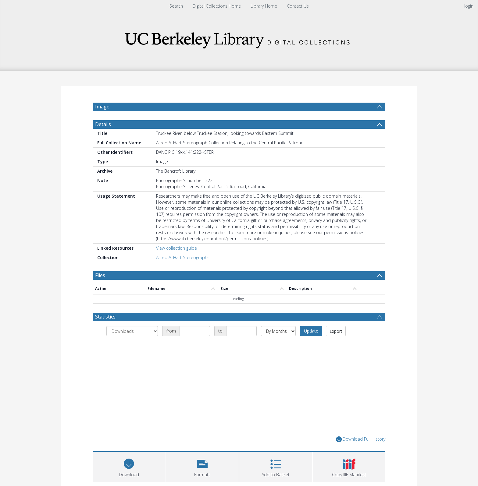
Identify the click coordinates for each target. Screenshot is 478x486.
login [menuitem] (468, 6)
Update (311, 331)
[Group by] (132, 331)
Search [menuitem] (176, 6)
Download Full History (360, 439)
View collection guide (176, 248)
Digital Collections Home (217, 6)
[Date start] (195, 331)
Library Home (264, 6)
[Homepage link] (239, 38)
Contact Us (298, 6)
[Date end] (241, 331)
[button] (202, 466)
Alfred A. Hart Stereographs (182, 257)
